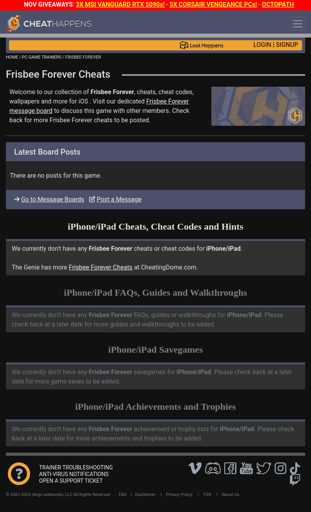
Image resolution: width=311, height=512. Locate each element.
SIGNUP (287, 44)
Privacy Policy (179, 494)
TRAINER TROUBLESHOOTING (76, 467)
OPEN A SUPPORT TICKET (71, 481)
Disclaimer (145, 494)
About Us (231, 494)
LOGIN (263, 44)
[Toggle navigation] (298, 24)
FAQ (123, 494)
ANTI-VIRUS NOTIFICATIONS (74, 474)
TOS (207, 494)
